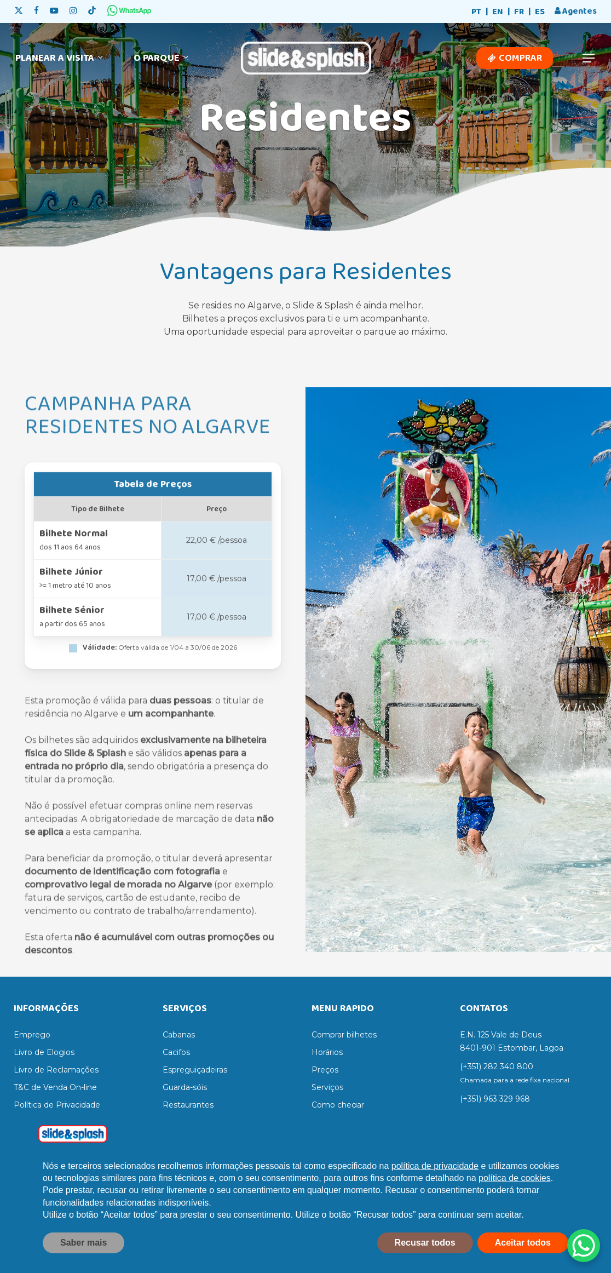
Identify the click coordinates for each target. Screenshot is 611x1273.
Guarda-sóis (185, 1087)
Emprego (32, 1035)
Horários (327, 1052)
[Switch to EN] (498, 12)
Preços (325, 1070)
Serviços (327, 1087)
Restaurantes (188, 1105)
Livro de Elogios (44, 1052)
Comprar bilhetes (344, 1035)
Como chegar (338, 1105)
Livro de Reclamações (56, 1070)
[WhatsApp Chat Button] (583, 1245)
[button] (589, 58)
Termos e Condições (52, 1122)
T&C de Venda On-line (55, 1087)
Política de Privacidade (57, 1105)
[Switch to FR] (519, 12)
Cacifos (176, 1052)
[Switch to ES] (539, 12)
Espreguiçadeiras (195, 1070)
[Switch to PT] (476, 12)
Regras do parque (345, 1122)
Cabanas (179, 1035)
